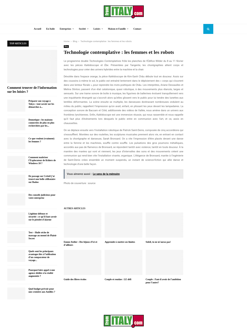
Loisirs (97, 29)
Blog (66, 46)
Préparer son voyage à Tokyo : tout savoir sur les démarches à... (41, 104)
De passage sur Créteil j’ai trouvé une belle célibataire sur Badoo (42, 179)
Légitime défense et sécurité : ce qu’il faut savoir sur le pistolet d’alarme (43, 216)
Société (82, 29)
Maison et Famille (117, 29)
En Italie (50, 29)
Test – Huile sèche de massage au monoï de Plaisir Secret (43, 235)
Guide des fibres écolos (75, 279)
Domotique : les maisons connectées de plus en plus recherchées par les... (41, 123)
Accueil (37, 29)
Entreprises (65, 29)
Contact (137, 29)
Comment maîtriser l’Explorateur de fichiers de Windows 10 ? (42, 160)
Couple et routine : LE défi (118, 279)
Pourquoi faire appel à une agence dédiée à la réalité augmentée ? (42, 273)
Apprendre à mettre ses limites (120, 242)
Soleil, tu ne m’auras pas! (158, 242)
